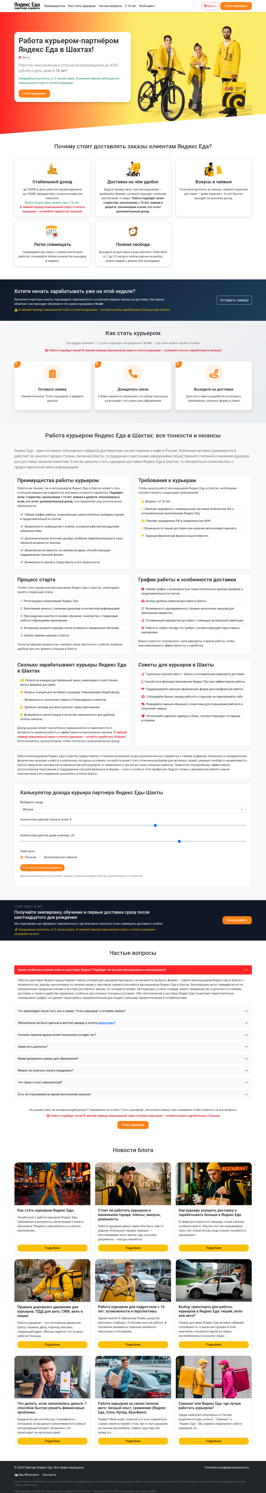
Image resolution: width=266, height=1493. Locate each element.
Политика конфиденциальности (227, 1463)
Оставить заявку (234, 300)
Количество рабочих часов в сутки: (45, 815)
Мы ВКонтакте (27, 1470)
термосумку (106, 1019)
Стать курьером (236, 6)
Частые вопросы (110, 6)
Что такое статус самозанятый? (40, 1078)
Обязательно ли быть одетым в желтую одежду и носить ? (67, 1019)
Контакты (49, 1470)
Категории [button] (146, 6)
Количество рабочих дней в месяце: (47, 831)
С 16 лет (130, 6)
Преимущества (54, 6)
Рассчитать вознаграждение (42, 863)
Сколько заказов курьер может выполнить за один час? (57, 1031)
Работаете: (27, 847)
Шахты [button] (26, 57)
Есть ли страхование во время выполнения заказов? (54, 1090)
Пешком (30, 853)
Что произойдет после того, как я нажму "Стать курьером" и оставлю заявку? (72, 1007)
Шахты (210, 6)
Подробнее (52, 1244)
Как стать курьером (82, 6)
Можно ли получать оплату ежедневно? (45, 1066)
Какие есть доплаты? (33, 1042)
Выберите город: (31, 798)
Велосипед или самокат (60, 853)
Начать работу (237, 916)
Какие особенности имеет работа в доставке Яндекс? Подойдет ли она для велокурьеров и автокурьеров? (92, 966)
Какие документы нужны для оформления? (48, 1054)
